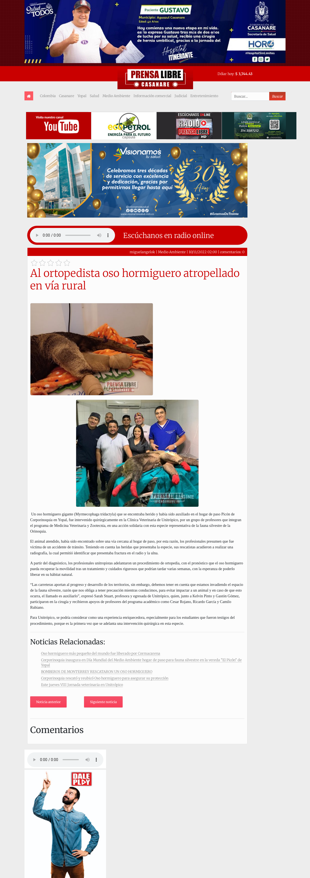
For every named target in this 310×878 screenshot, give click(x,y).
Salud (94, 96)
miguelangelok (142, 252)
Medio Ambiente (116, 96)
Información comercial (152, 96)
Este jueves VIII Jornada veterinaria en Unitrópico (82, 684)
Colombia (48, 96)
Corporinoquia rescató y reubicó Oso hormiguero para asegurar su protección (104, 678)
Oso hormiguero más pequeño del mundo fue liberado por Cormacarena (100, 653)
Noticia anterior (48, 702)
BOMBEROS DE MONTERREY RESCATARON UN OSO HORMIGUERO (96, 671)
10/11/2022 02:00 (203, 252)
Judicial (181, 96)
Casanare (66, 96)
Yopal (82, 96)
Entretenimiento (204, 96)
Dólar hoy (226, 74)
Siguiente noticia (103, 702)
